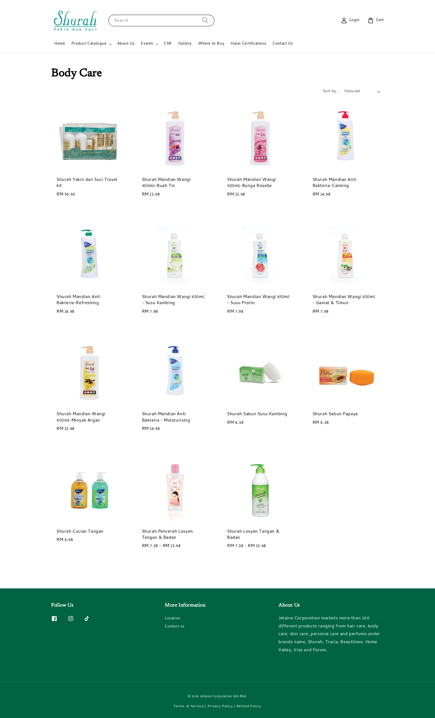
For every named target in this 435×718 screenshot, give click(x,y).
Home (59, 44)
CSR (168, 44)
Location (172, 619)
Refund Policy (249, 706)
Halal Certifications (248, 44)
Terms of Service (189, 706)
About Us (126, 44)
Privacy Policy (220, 706)
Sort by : (331, 91)
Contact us (174, 627)
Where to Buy (211, 44)
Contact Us (283, 44)
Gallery (185, 44)
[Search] (205, 20)
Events (147, 44)
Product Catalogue (89, 44)
